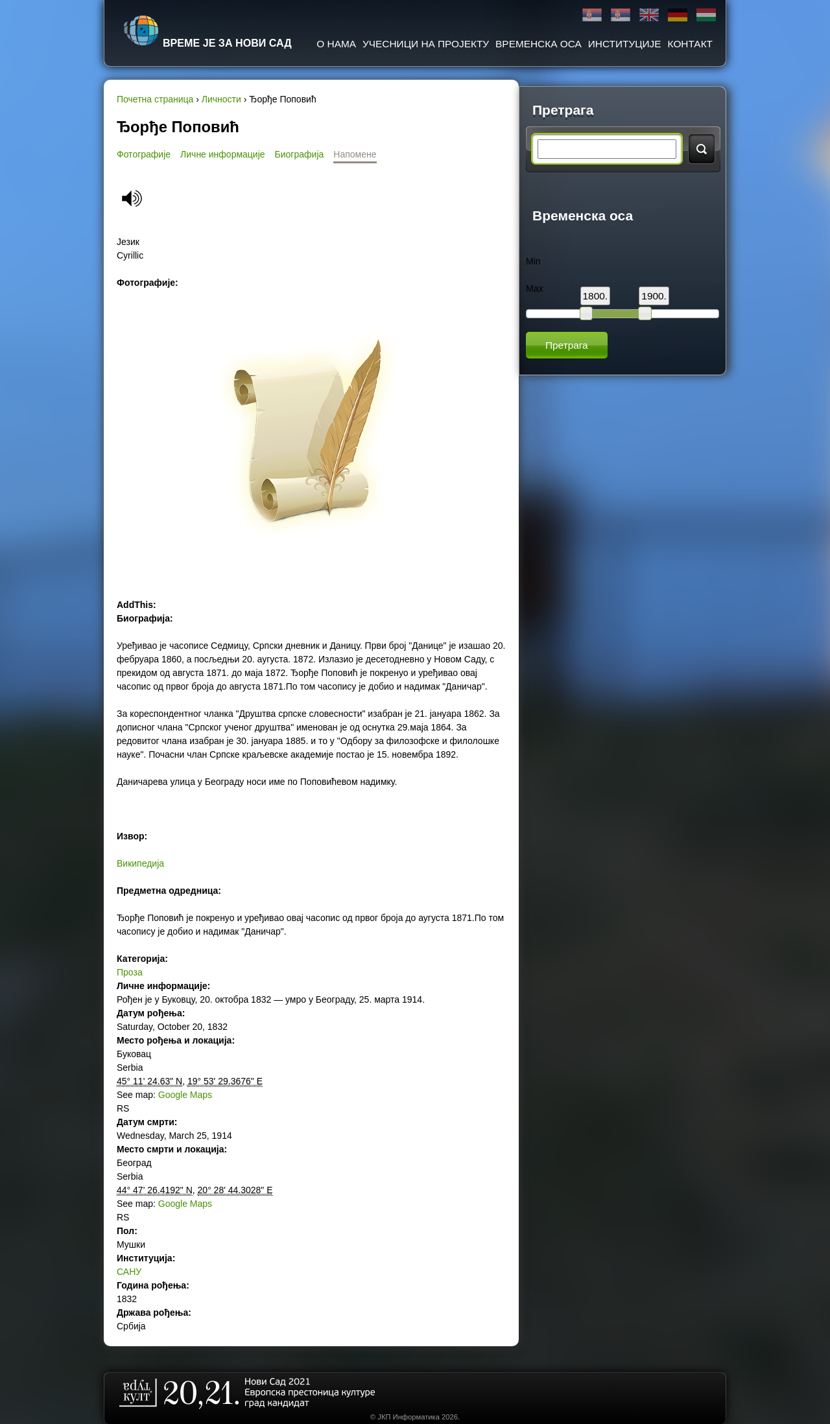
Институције (624, 43)
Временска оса (538, 43)
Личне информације (222, 154)
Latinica (620, 15)
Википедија (140, 863)
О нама (336, 43)
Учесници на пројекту (425, 43)
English (649, 15)
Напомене (354, 154)
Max (534, 288)
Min (533, 261)
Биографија (299, 154)
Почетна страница (155, 99)
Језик (128, 242)
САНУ (129, 1271)
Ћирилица (592, 15)
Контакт (690, 43)
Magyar (706, 15)
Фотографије (144, 154)
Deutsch (677, 15)
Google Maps (185, 1095)
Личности (221, 99)
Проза (130, 972)
